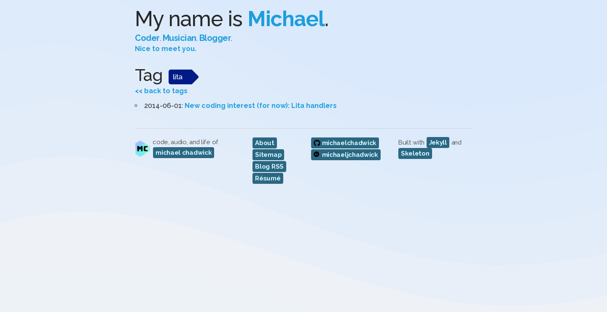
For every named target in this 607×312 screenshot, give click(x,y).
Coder (147, 38)
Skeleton (415, 153)
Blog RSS (269, 166)
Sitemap (268, 155)
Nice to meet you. (165, 49)
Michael (286, 18)
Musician (179, 38)
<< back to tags (161, 91)
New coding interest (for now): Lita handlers (261, 106)
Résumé (267, 178)
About (264, 143)
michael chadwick (184, 152)
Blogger (215, 38)
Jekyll (438, 142)
